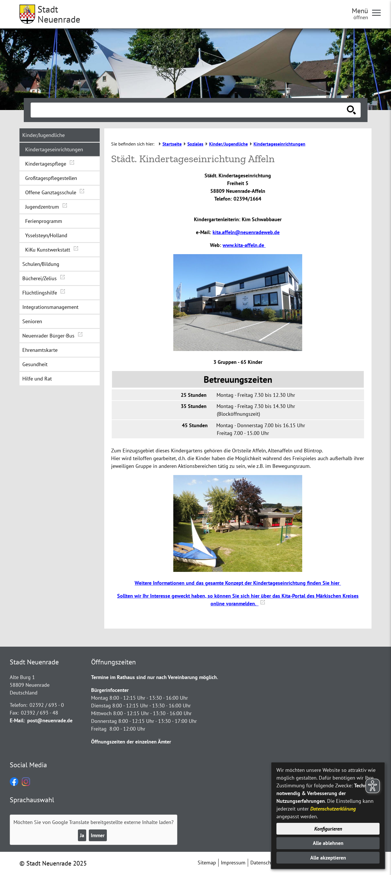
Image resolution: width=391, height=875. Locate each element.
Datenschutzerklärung (333, 808)
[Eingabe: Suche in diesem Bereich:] (189, 110)
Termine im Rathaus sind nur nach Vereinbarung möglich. (154, 677)
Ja (82, 835)
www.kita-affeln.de (244, 245)
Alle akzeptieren (328, 857)
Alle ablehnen (328, 843)
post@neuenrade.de (49, 720)
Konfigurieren (328, 828)
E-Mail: (17, 720)
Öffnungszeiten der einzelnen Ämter (131, 741)
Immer (98, 835)
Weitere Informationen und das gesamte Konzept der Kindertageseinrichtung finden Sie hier (238, 583)
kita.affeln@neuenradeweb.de (246, 232)
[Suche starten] (351, 110)
